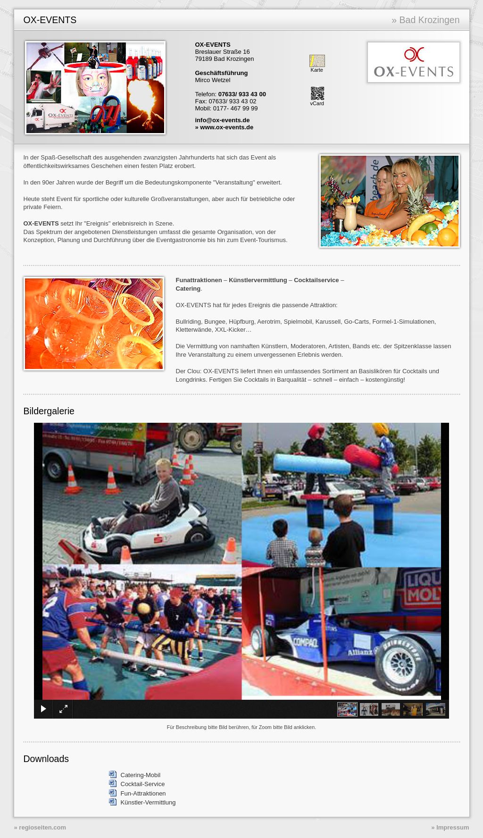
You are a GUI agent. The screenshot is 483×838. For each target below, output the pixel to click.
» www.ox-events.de (224, 127)
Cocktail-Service (143, 784)
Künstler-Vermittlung (148, 802)
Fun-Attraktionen (143, 793)
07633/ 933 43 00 (242, 94)
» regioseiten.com (40, 827)
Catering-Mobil (141, 775)
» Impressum (450, 827)
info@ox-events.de (222, 120)
